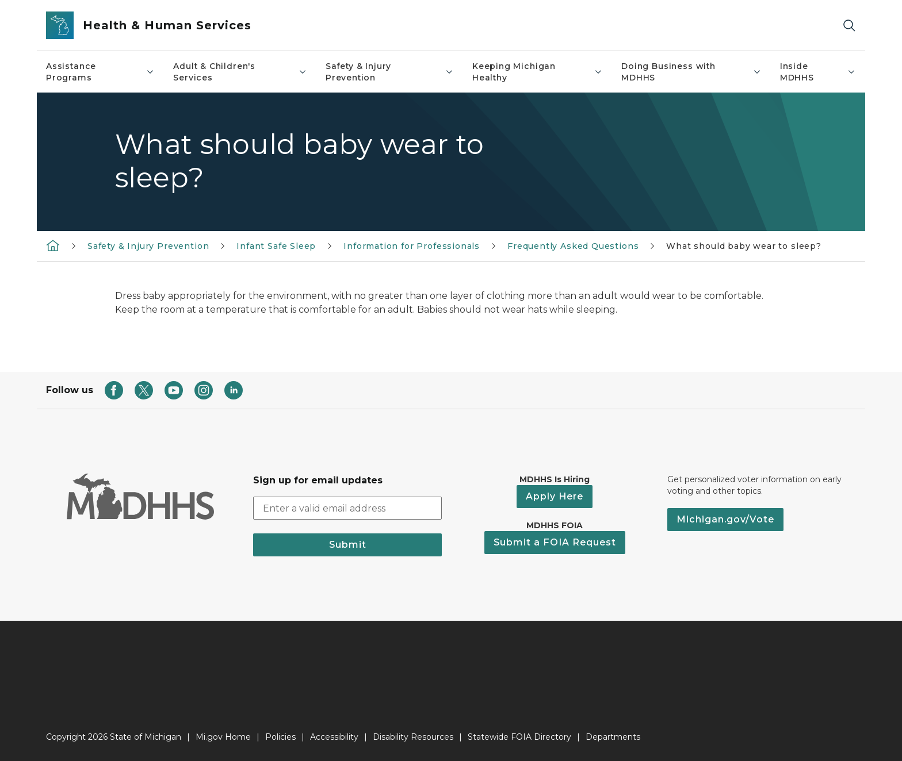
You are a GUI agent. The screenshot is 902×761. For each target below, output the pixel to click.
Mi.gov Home (223, 737)
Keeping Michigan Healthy (537, 72)
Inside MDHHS (818, 72)
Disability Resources (413, 737)
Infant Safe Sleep (276, 246)
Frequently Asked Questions (573, 246)
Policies (280, 737)
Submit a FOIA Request (555, 542)
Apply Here (554, 496)
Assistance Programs (100, 72)
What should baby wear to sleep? (743, 246)
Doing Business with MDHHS (691, 72)
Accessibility (334, 737)
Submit (347, 544)
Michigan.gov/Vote (725, 519)
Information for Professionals (411, 246)
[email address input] (347, 508)
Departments (613, 737)
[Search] (849, 25)
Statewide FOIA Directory (519, 737)
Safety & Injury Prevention (390, 72)
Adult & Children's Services (240, 72)
